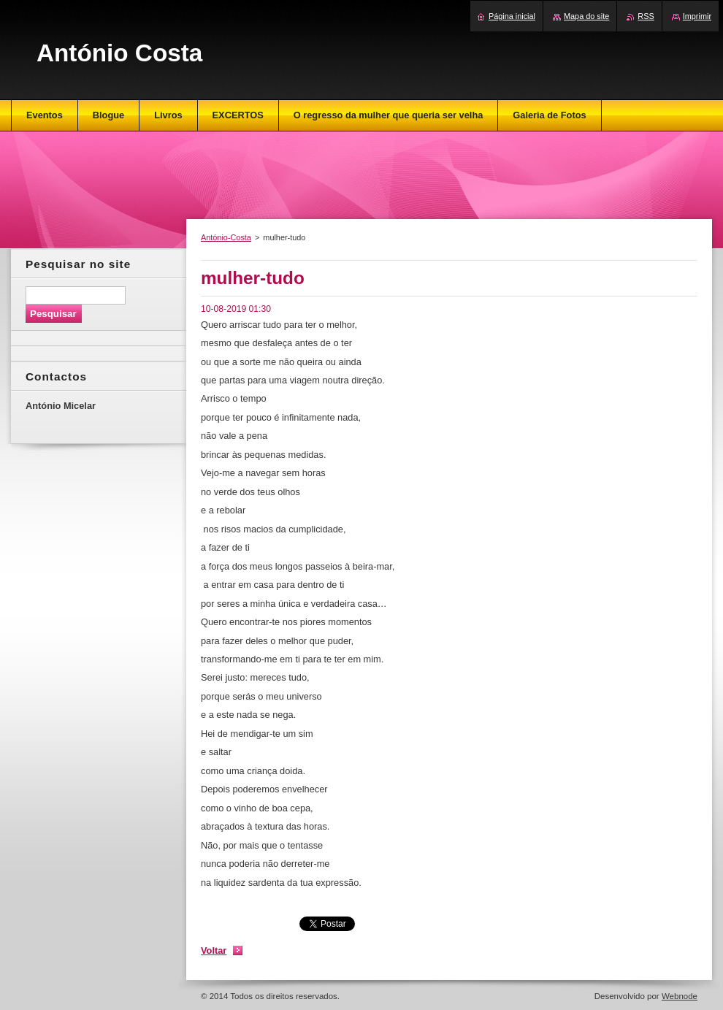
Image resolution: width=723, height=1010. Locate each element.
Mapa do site (586, 16)
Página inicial (512, 16)
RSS (646, 16)
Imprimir (697, 16)
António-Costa (226, 237)
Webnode (679, 996)
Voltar (213, 950)
